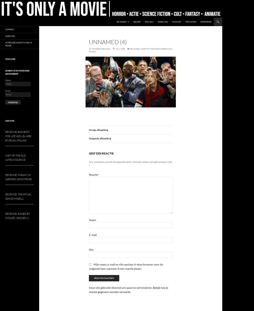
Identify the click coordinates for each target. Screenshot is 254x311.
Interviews (205, 22)
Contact (9, 29)
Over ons (10, 36)
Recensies (121, 22)
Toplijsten (190, 22)
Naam (92, 220)
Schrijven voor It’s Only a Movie (18, 44)
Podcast (176, 22)
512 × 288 (120, 48)
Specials (149, 22)
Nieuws (137, 22)
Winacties (163, 22)
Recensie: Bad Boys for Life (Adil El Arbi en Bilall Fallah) (18, 136)
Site (91, 249)
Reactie (94, 174)
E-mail (93, 234)
